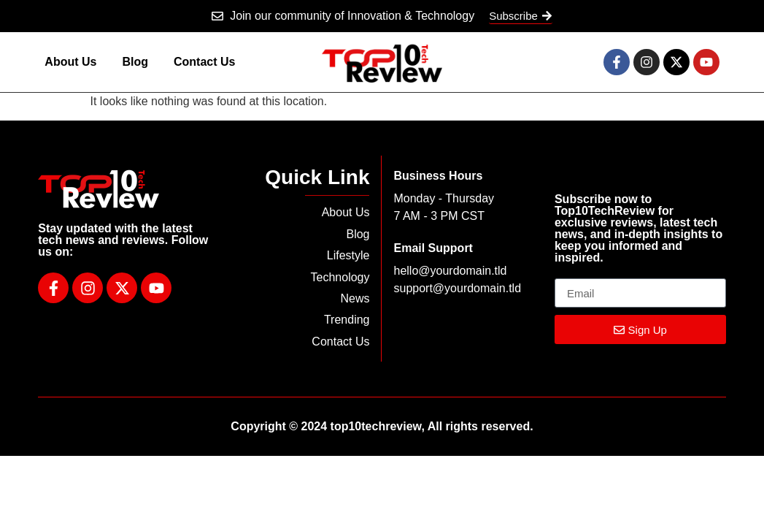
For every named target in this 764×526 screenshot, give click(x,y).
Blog (135, 62)
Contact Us (204, 62)
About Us (70, 62)
